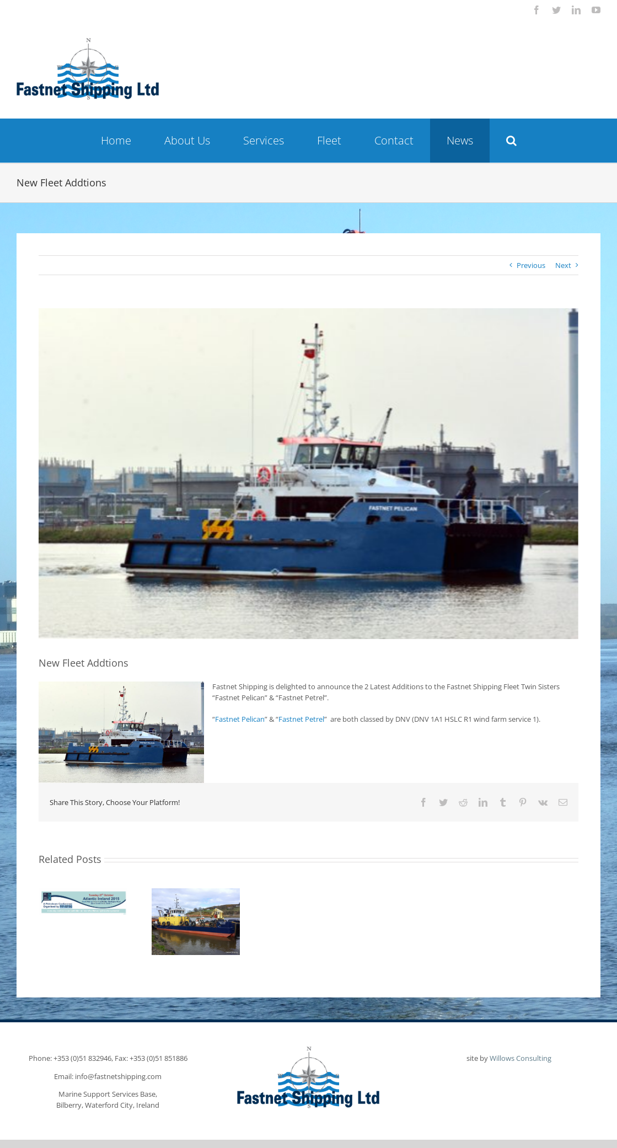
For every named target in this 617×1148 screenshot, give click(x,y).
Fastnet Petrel (301, 719)
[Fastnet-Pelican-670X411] (308, 473)
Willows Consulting (520, 1058)
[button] (511, 141)
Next (563, 265)
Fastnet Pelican (240, 719)
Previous (531, 265)
